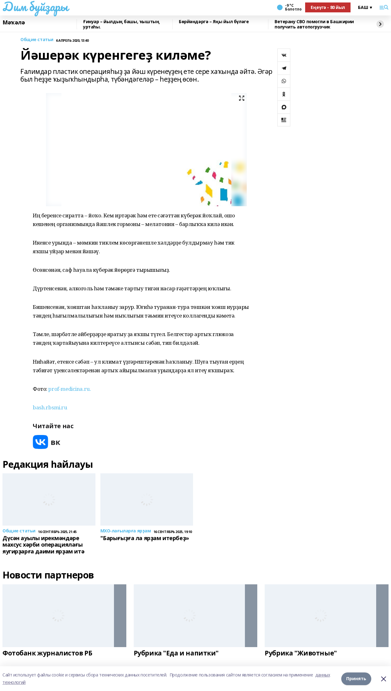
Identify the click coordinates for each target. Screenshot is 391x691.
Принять (356, 678)
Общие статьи (36, 39)
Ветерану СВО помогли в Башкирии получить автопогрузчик (314, 24)
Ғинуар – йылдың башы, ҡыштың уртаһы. (121, 24)
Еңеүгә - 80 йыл (328, 7)
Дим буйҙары (35, 6)
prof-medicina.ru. (69, 388)
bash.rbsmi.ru (50, 407)
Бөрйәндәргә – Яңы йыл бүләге (214, 21)
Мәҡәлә (13, 22)
